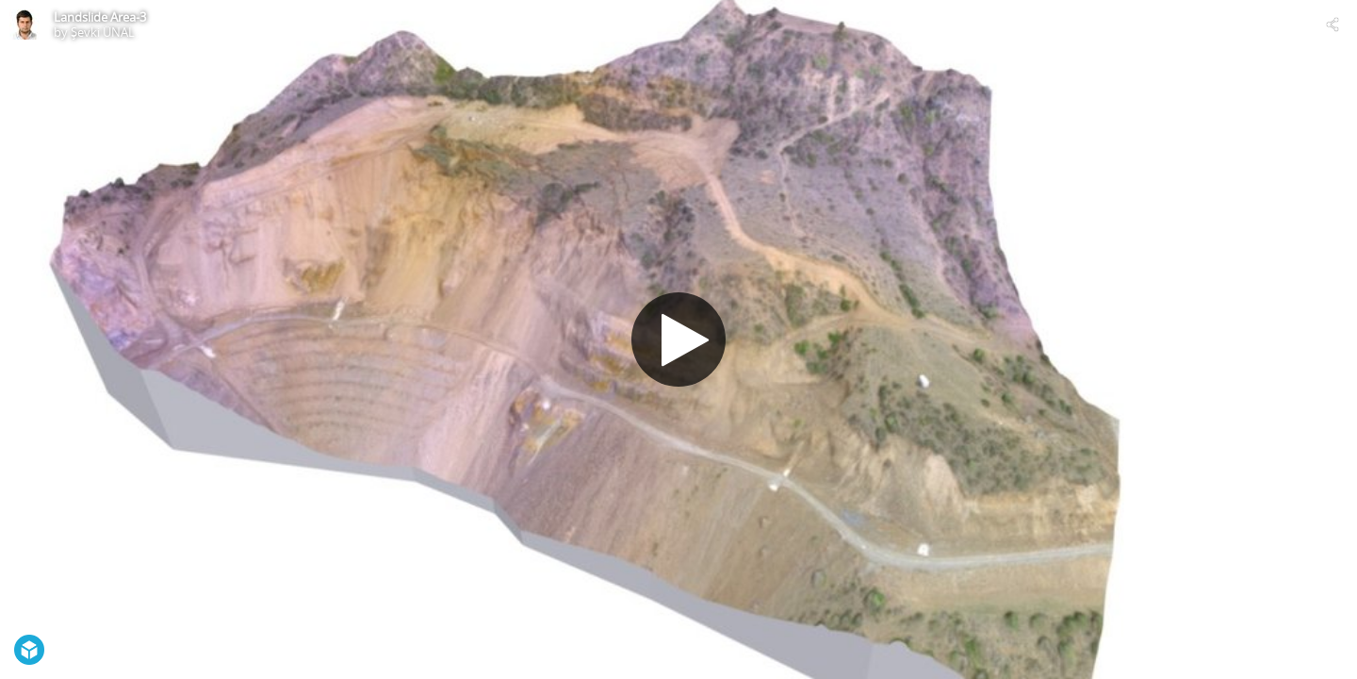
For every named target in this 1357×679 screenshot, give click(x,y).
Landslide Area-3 (100, 16)
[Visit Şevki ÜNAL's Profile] (24, 24)
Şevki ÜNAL (103, 32)
